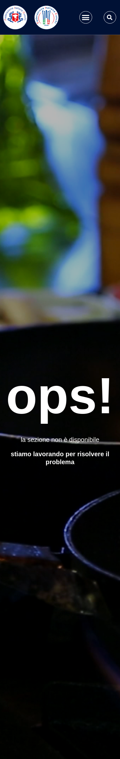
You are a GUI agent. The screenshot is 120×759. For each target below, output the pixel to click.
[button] (85, 17)
